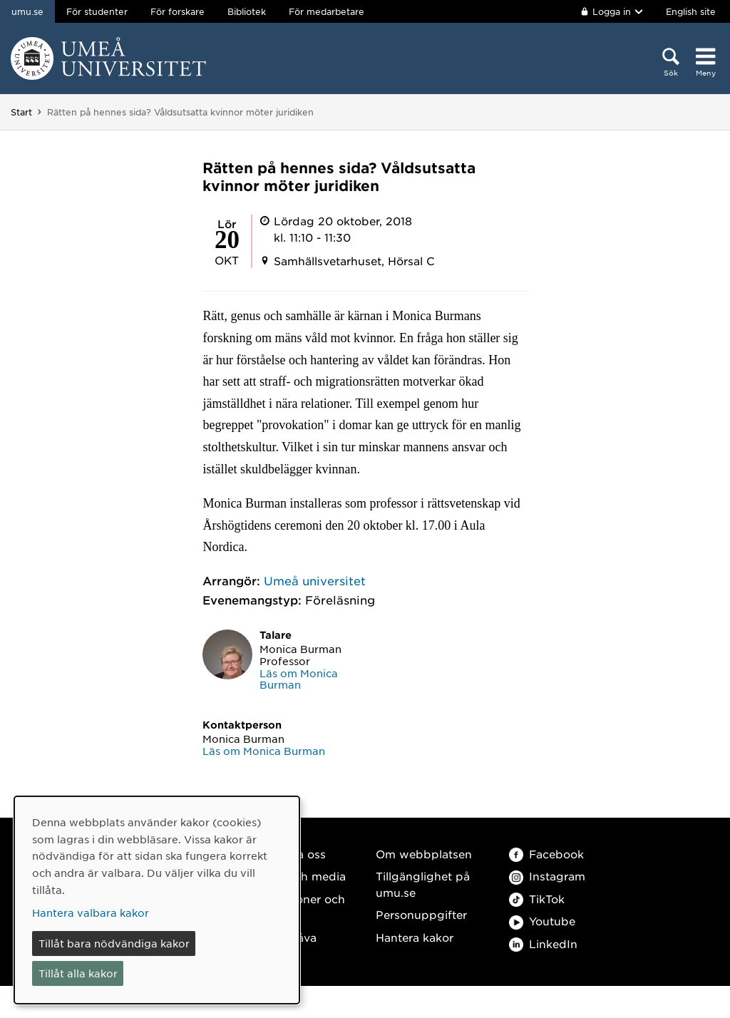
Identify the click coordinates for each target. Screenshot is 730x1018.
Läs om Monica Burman (298, 679)
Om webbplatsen (424, 853)
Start (21, 112)
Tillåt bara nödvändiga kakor (114, 943)
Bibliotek (246, 11)
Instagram (547, 876)
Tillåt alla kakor (78, 973)
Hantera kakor (414, 937)
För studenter (97, 11)
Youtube (542, 920)
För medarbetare (326, 11)
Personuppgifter (421, 914)
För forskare (177, 11)
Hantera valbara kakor (90, 912)
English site (691, 11)
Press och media (300, 876)
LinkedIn (543, 943)
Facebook (546, 853)
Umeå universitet (315, 580)
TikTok (537, 898)
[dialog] (156, 900)
